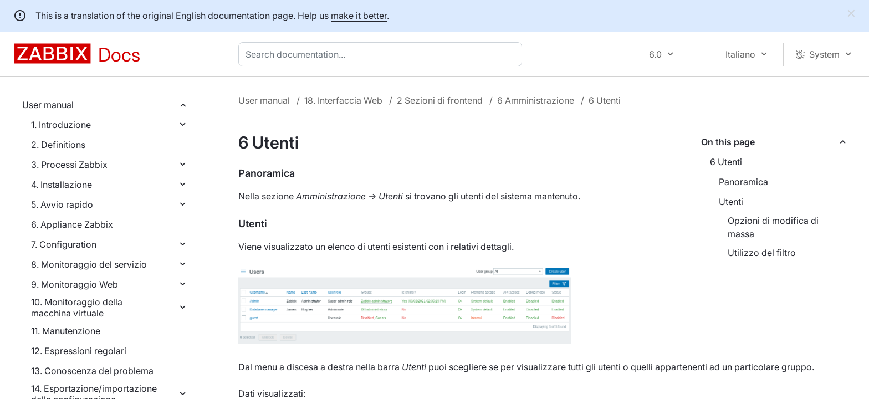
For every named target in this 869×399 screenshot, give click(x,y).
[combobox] (382, 54)
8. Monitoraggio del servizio (89, 264)
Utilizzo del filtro (762, 252)
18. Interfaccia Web (343, 100)
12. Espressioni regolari (78, 350)
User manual (48, 104)
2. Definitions (58, 144)
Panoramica (743, 181)
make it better (359, 15)
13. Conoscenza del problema (92, 370)
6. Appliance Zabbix (72, 224)
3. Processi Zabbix (69, 164)
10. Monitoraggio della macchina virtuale (76, 307)
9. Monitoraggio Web (74, 284)
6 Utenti (726, 161)
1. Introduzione (61, 124)
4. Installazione (61, 184)
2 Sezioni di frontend (440, 100)
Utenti (731, 201)
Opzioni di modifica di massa (773, 227)
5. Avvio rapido (62, 204)
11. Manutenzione (65, 330)
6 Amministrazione (535, 100)
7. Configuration (63, 244)
